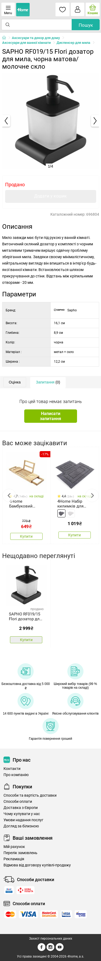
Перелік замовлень (20, 853)
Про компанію (16, 775)
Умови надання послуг (23, 820)
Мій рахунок (14, 847)
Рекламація (14, 859)
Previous (9, 495)
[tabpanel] (50, 121)
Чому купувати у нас (22, 814)
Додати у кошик (50, 196)
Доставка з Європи (21, 808)
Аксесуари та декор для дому (36, 38)
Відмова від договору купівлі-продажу (37, 865)
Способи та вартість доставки (30, 795)
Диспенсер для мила (73, 43)
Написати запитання (50, 416)
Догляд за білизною (21, 826)
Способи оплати (18, 802)
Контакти (12, 769)
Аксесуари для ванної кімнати (26, 43)
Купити (26, 536)
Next (92, 495)
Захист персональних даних (50, 938)
